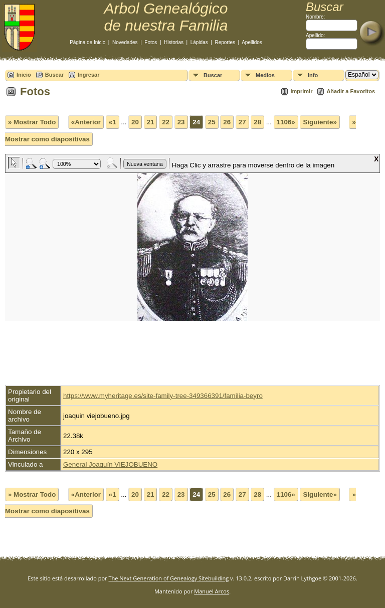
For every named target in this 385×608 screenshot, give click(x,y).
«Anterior (86, 122)
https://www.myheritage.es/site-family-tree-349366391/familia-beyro (163, 395)
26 (227, 122)
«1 (112, 122)
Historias (173, 42)
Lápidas (199, 42)
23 (181, 122)
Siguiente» (319, 122)
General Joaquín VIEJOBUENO (110, 464)
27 (242, 122)
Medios (265, 75)
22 (165, 122)
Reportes (225, 42)
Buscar (54, 75)
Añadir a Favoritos (350, 91)
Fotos (150, 42)
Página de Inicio (87, 42)
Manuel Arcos (211, 591)
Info (313, 75)
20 (135, 122)
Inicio (24, 75)
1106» (286, 122)
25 (212, 122)
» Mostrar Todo (32, 122)
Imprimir (301, 91)
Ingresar (88, 75)
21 (150, 122)
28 (257, 122)
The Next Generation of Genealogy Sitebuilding (168, 578)
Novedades (125, 42)
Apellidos (252, 42)
